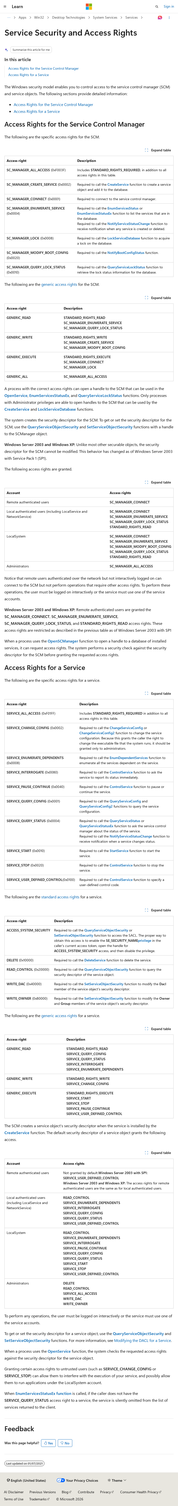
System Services (105, 17)
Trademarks (37, 1499)
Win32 (39, 17)
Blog (65, 1492)
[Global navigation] (5, 6)
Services (131, 17)
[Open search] (157, 6)
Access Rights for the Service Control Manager (43, 68)
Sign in (169, 6)
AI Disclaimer (14, 1492)
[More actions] (169, 18)
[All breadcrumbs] (8, 18)
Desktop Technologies (68, 17)
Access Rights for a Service (28, 74)
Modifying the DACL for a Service (142, 1340)
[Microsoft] (89, 6)
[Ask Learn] (160, 18)
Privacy (105, 1492)
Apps (22, 17)
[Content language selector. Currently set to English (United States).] (26, 1480)
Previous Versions (43, 1492)
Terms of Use (13, 1499)
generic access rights (59, 284)
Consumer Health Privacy (139, 1492)
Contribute (86, 1492)
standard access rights (60, 896)
